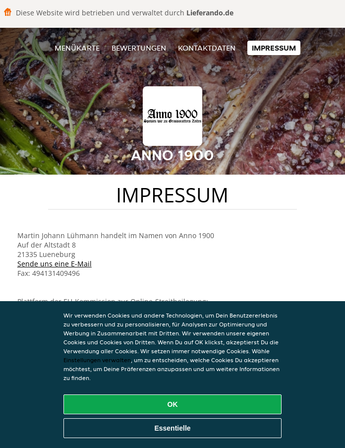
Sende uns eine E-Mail (54, 263)
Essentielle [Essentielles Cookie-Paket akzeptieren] (172, 428)
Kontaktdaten (206, 48)
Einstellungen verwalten (97, 360)
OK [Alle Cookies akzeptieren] (173, 404)
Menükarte (77, 48)
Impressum (274, 48)
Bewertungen (139, 48)
